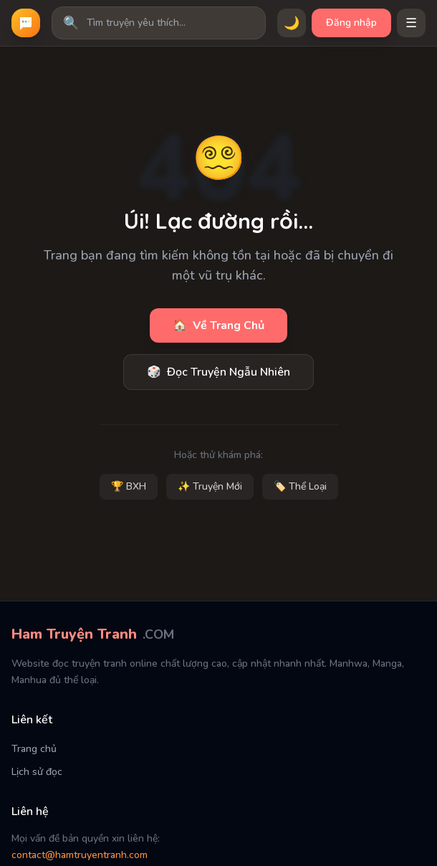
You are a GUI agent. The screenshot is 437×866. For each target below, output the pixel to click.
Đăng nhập (351, 22)
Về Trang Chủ (218, 325)
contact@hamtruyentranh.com (79, 855)
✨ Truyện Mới (210, 486)
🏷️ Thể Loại (300, 486)
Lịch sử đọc (36, 772)
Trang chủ (34, 749)
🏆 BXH (128, 486)
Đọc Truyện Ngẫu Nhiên (218, 372)
